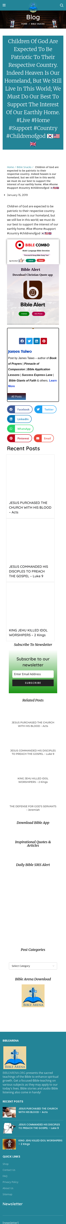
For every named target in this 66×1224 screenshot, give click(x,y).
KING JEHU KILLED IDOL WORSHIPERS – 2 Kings (33, 780)
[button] (16, 396)
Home (24, 23)
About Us (8, 1188)
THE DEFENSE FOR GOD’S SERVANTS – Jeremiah (33, 808)
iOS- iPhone (38, 312)
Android (31, 260)
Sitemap (7, 1194)
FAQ (5, 1176)
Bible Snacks (38, 23)
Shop (6, 1164)
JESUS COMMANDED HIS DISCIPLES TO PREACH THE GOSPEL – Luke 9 (28, 571)
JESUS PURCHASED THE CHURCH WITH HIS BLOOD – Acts (30, 507)
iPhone (40, 259)
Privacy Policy (10, 1182)
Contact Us (9, 1170)
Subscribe (33, 682)
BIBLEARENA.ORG (14, 1073)
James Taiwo (20, 352)
